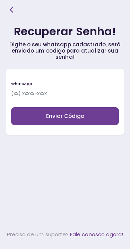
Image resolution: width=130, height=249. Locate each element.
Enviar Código (65, 116)
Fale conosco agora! (96, 234)
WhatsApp (21, 84)
